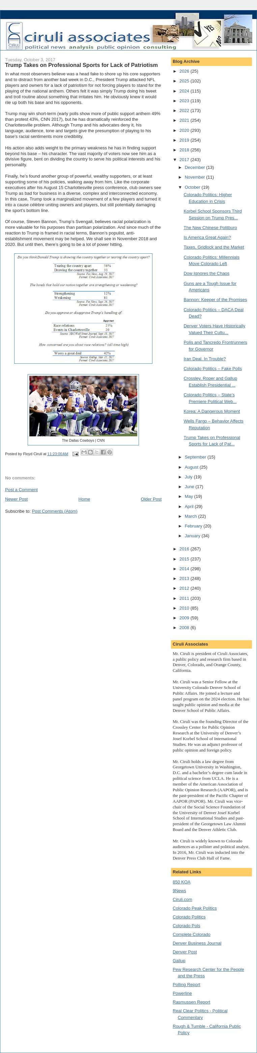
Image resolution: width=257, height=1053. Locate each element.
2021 (185, 120)
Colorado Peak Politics (195, 908)
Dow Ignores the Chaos (206, 273)
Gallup (179, 960)
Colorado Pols (186, 925)
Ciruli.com (182, 899)
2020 (185, 130)
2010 (185, 608)
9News (179, 890)
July (189, 476)
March (191, 516)
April (190, 506)
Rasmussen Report (191, 1002)
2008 (185, 627)
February (194, 526)
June (190, 486)
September (196, 457)
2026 (185, 71)
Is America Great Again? (207, 237)
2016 (185, 548)
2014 (185, 568)
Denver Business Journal (197, 943)
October (193, 187)
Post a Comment (21, 489)
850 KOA (182, 881)
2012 (185, 588)
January (193, 535)
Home (84, 499)
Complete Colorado (191, 934)
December (195, 167)
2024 (185, 91)
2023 (185, 100)
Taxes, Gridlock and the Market (213, 247)
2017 (185, 159)
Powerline (182, 993)
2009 (185, 617)
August (192, 467)
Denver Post (185, 951)
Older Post (151, 499)
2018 (185, 149)
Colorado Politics (189, 916)
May (189, 496)
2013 (185, 578)
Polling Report (186, 984)
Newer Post (16, 499)
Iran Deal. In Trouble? (204, 358)
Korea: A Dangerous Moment (211, 411)
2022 (185, 110)
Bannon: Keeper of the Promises (215, 299)
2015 (185, 558)
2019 (185, 140)
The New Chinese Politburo (210, 227)
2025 (185, 80)
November (195, 177)
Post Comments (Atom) (55, 511)
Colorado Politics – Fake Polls (212, 368)
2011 (185, 598)
